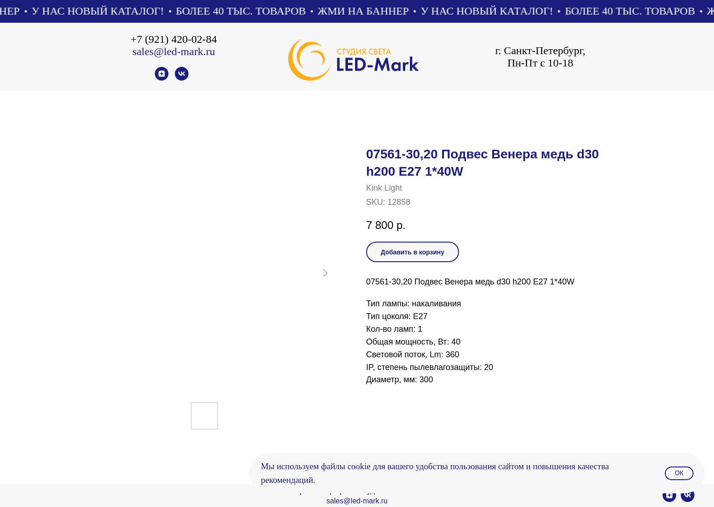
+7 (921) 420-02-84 (174, 39)
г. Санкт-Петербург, (540, 50)
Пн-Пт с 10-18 (540, 63)
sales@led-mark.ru (174, 51)
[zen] (161, 78)
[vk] (182, 78)
